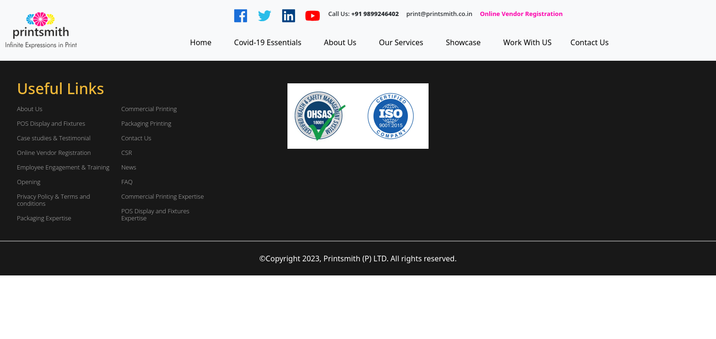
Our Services (401, 42)
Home (201, 42)
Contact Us (590, 42)
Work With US (527, 42)
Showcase (463, 42)
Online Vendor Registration (521, 14)
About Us (340, 42)
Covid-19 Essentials (268, 42)
